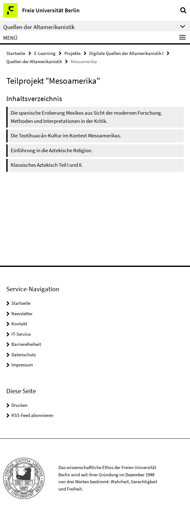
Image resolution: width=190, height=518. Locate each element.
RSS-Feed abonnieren (32, 415)
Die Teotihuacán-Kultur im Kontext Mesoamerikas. (66, 135)
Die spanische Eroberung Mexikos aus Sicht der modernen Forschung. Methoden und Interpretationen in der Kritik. (86, 116)
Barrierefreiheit (26, 344)
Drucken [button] (19, 405)
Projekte (72, 53)
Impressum (22, 365)
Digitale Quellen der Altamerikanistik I (126, 53)
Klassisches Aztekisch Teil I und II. (47, 164)
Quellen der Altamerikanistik (34, 61)
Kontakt (19, 324)
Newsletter (22, 313)
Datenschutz (23, 355)
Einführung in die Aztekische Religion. (51, 150)
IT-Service (21, 334)
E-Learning (45, 53)
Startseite (15, 53)
